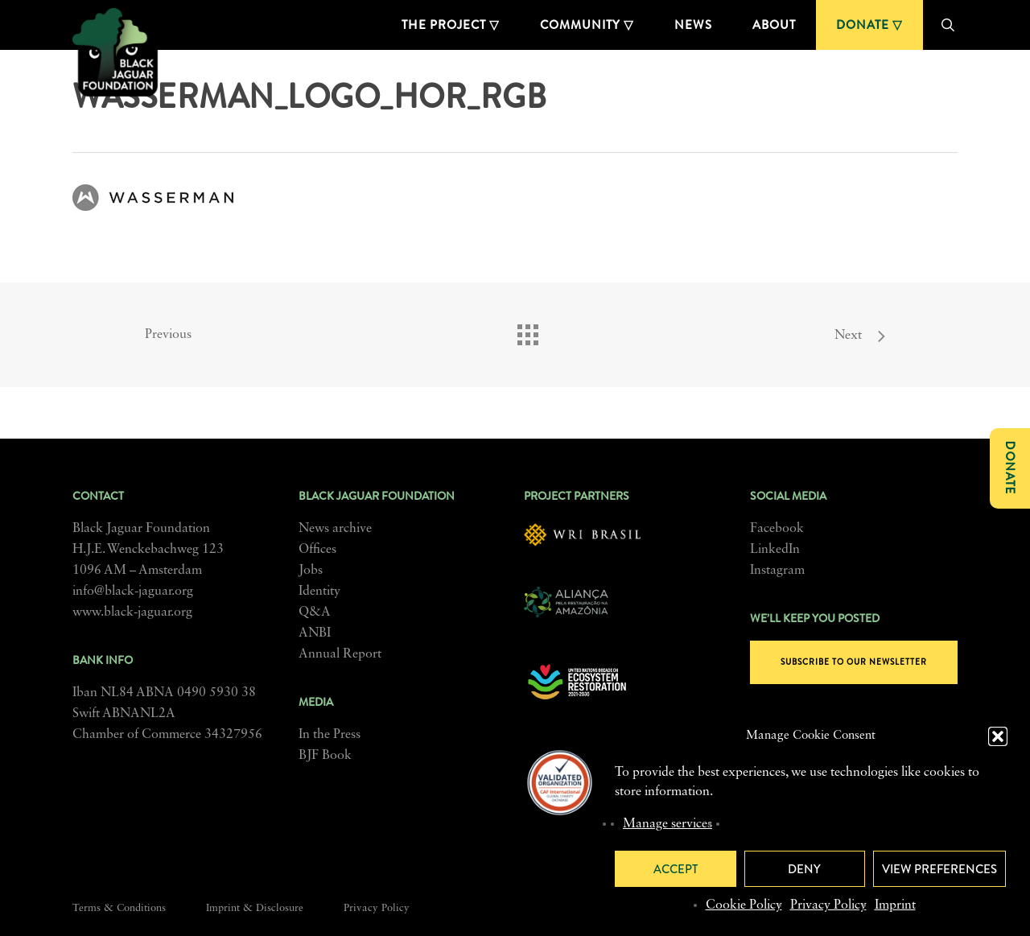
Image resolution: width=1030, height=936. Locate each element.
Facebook (777, 528)
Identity (319, 591)
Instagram (777, 570)
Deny (804, 869)
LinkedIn (775, 549)
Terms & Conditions (119, 908)
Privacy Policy (828, 905)
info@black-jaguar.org (132, 591)
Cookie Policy (744, 905)
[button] (998, 736)
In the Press (329, 734)
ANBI (315, 633)
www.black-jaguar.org (132, 612)
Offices (317, 549)
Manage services (667, 824)
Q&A (315, 612)
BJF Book (325, 755)
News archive (335, 528)
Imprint (895, 905)
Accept (675, 869)
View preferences (939, 869)
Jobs (311, 570)
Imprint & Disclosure (254, 908)
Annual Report (340, 654)
